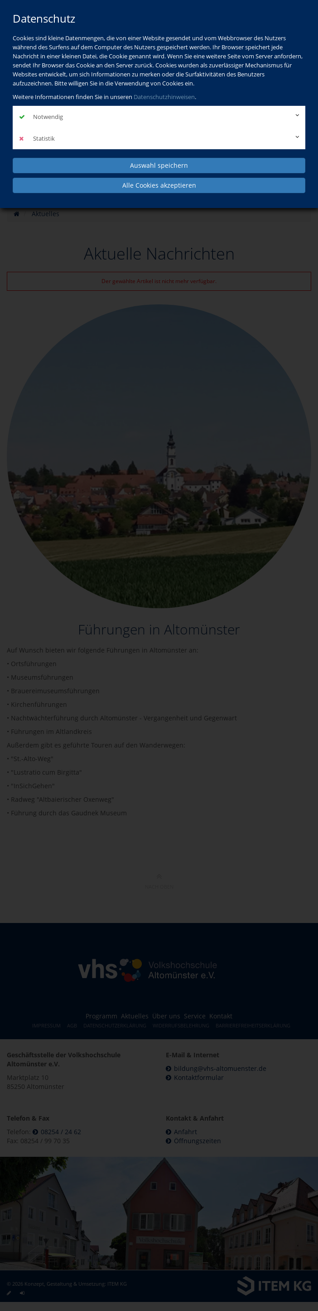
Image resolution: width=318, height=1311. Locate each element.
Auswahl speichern (159, 165)
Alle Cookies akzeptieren (159, 185)
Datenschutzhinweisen (164, 97)
